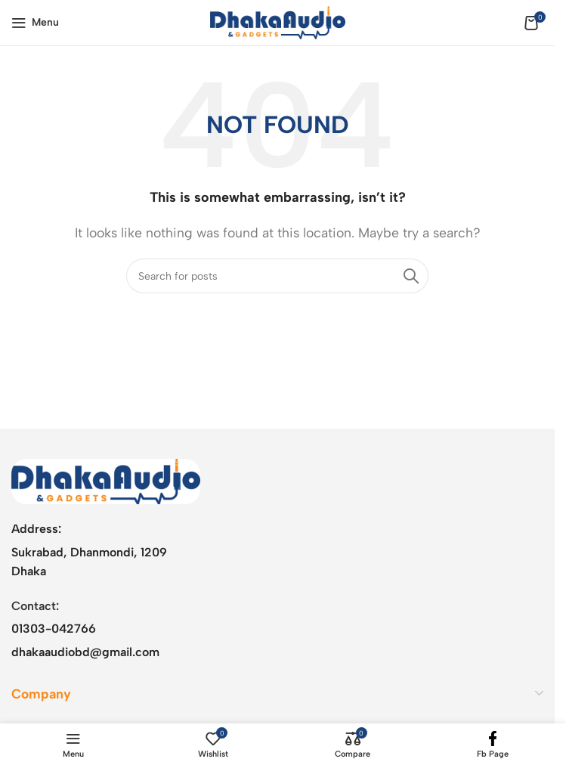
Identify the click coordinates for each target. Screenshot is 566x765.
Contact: (35, 606)
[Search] (277, 276)
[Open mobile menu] (35, 23)
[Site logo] (277, 21)
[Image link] (105, 480)
